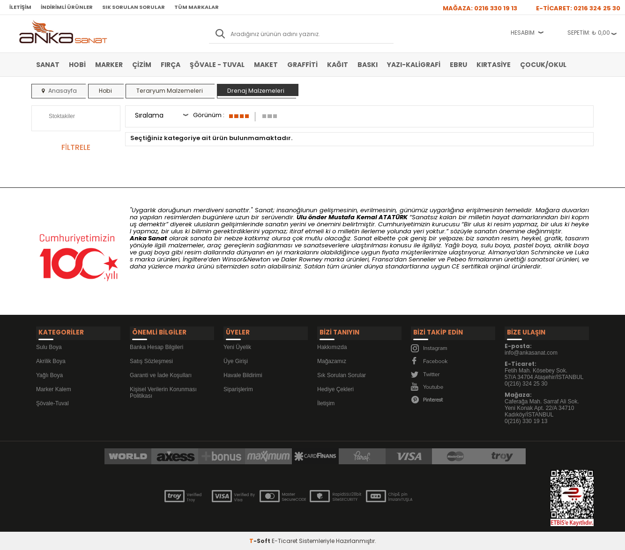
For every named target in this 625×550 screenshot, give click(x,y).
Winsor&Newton (246, 259)
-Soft (260, 538)
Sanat (48, 64)
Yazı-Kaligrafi (413, 64)
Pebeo (456, 259)
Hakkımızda (332, 344)
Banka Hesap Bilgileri (156, 344)
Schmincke (547, 252)
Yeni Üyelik (237, 344)
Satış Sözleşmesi (151, 358)
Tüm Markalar (196, 7)
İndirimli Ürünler (67, 7)
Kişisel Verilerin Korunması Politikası (163, 389)
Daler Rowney (302, 259)
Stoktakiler (55, 117)
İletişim (20, 7)
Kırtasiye (493, 64)
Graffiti (302, 64)
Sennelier (422, 259)
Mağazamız (331, 358)
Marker (109, 64)
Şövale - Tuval (217, 64)
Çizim (141, 64)
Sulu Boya (49, 344)
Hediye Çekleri (335, 386)
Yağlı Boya (49, 372)
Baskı (367, 64)
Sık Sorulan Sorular (133, 7)
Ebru (458, 64)
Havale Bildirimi (242, 372)
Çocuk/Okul (543, 64)
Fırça (170, 64)
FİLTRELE (75, 147)
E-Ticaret (285, 538)
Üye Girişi (235, 358)
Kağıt (337, 64)
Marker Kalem (53, 386)
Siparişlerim (238, 386)
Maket (266, 64)
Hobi (77, 64)
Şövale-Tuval (52, 400)
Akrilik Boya (51, 358)
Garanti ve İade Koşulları (161, 372)
